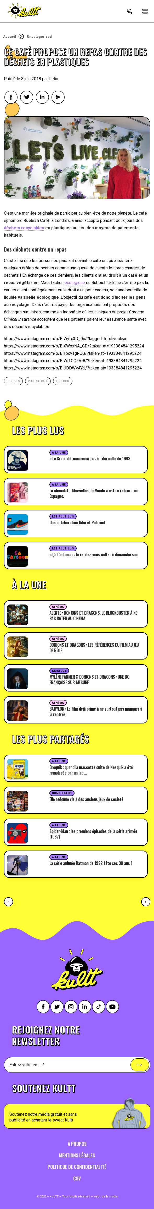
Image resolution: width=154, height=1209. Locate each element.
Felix (53, 78)
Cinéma (58, 607)
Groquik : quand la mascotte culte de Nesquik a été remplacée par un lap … (91, 770)
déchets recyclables (24, 227)
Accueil (9, 37)
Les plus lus (63, 516)
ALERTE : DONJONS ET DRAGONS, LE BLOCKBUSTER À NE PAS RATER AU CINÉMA (93, 616)
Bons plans (62, 793)
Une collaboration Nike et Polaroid (77, 522)
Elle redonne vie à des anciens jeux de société (86, 799)
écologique (75, 282)
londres (13, 381)
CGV (77, 1178)
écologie (63, 381)
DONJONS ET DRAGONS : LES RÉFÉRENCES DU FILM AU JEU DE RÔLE (94, 647)
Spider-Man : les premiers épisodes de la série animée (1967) (93, 834)
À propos (77, 1143)
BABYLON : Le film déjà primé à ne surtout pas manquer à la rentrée (95, 711)
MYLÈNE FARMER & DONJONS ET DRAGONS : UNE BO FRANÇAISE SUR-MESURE (89, 679)
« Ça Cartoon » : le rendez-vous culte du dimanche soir (93, 554)
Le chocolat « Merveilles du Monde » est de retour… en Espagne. (93, 493)
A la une (59, 452)
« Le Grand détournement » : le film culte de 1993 (89, 458)
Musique (59, 671)
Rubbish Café (38, 381)
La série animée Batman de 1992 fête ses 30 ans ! (90, 863)
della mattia (110, 1196)
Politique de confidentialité (77, 1166)
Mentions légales (77, 1155)
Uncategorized (39, 37)
